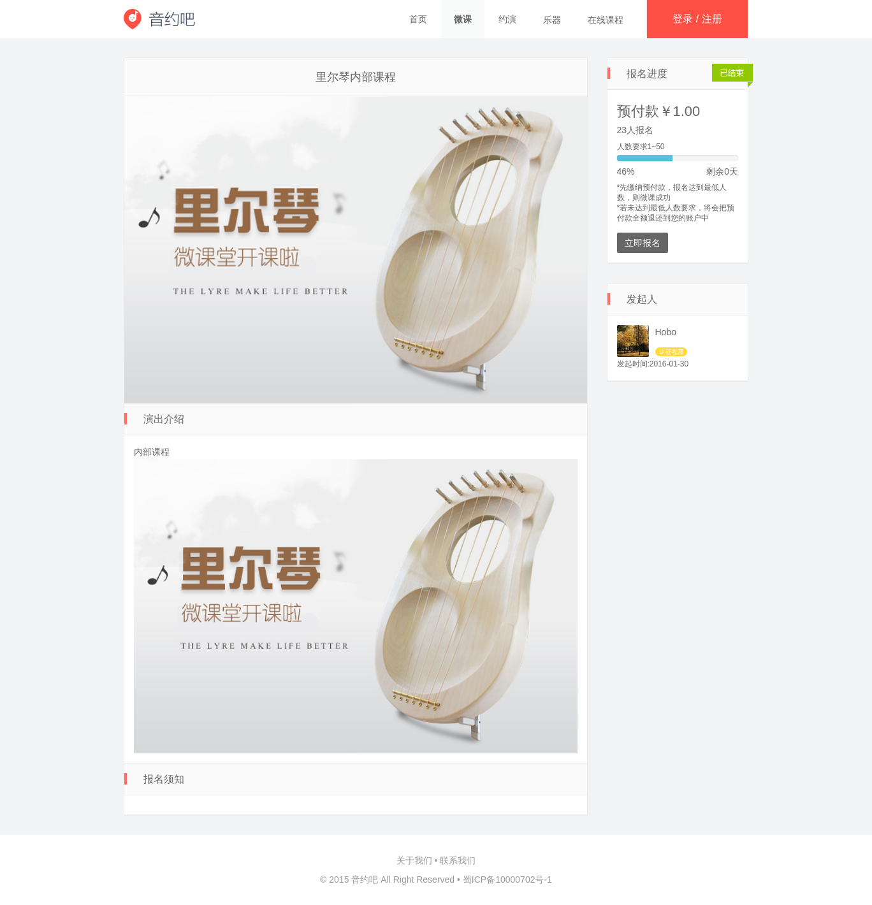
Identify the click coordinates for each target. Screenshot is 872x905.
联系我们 (458, 860)
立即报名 (642, 243)
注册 (712, 18)
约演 (507, 19)
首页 (418, 19)
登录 (682, 18)
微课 (463, 19)
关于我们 (414, 860)
